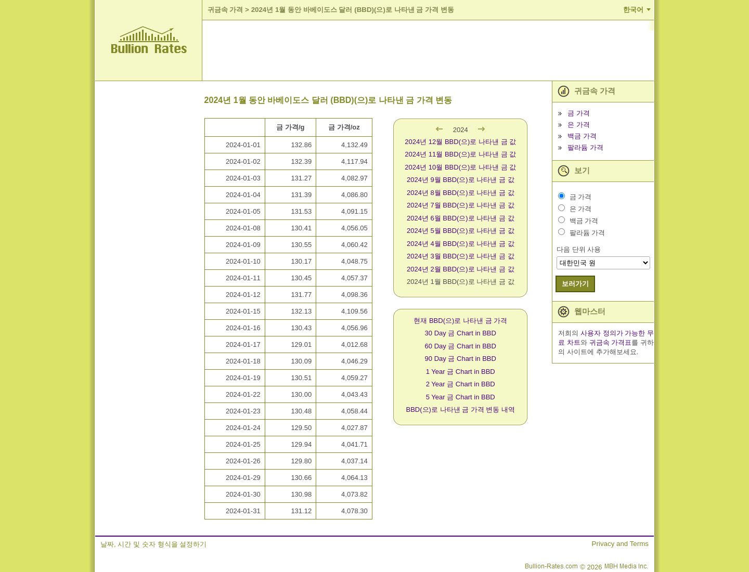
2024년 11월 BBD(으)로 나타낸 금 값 (460, 154)
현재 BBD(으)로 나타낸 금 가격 (460, 320)
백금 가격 (582, 136)
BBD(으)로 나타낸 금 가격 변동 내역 (460, 409)
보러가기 (575, 284)
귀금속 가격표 (610, 342)
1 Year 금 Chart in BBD (460, 371)
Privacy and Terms (620, 544)
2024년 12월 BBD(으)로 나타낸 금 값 (460, 142)
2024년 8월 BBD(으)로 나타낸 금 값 (460, 193)
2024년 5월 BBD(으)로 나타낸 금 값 (460, 231)
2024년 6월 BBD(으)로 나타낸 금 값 (460, 218)
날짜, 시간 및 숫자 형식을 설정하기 (153, 544)
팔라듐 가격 (585, 147)
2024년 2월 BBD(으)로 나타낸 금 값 (460, 269)
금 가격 (578, 113)
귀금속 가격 (225, 10)
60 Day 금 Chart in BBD (460, 346)
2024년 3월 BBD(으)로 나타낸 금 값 (460, 256)
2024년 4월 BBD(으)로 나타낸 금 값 (460, 244)
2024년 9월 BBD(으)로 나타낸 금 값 (460, 180)
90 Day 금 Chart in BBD (460, 358)
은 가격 (578, 124)
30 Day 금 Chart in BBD (460, 333)
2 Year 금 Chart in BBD (460, 384)
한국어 (633, 10)
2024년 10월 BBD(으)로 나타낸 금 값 (460, 167)
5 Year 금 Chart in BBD (460, 397)
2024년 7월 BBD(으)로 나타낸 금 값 (460, 205)
